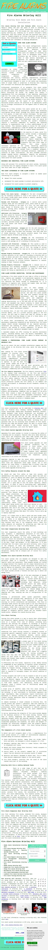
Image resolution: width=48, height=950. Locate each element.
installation (25, 110)
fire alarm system (17, 29)
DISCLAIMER (43, 11)
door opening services (8, 887)
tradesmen (4, 900)
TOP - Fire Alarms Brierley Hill (11, 925)
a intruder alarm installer (10, 894)
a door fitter (24, 895)
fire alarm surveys (29, 783)
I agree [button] (29, 942)
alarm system (5, 218)
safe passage (12, 241)
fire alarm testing (40, 641)
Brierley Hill (39, 408)
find (6, 814)
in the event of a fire (35, 208)
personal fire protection (17, 164)
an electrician (27, 890)
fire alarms (42, 421)
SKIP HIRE (31, 892)
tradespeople (12, 883)
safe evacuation (39, 228)
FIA (45, 371)
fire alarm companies (22, 418)
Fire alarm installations (9, 408)
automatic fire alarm (33, 87)
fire (42, 741)
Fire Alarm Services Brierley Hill (18, 841)
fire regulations (20, 337)
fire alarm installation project (15, 838)
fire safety (5, 705)
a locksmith (28, 889)
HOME (24, 11)
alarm (13, 749)
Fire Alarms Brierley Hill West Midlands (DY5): (18, 26)
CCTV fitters (25, 897)
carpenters (4, 890)
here (18, 836)
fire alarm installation (30, 834)
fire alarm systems (16, 157)
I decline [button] (34, 942)
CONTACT (37, 11)
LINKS (28, 11)
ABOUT (32, 11)
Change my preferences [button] (32, 945)
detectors (24, 268)
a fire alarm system (15, 276)
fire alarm (26, 46)
